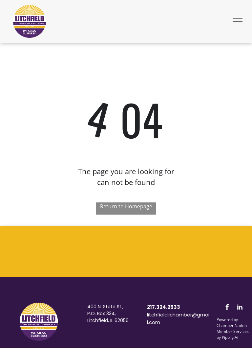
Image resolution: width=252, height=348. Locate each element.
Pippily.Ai (230, 337)
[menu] (237, 21)
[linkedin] (239, 308)
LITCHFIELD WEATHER (126, 250)
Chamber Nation (232, 325)
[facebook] (227, 308)
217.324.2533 (163, 307)
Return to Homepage (126, 206)
